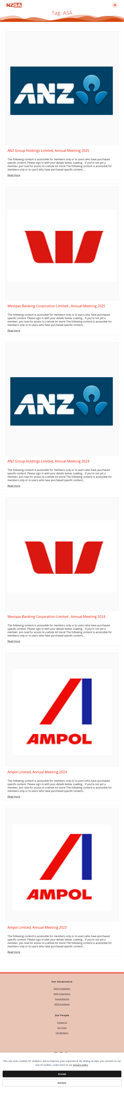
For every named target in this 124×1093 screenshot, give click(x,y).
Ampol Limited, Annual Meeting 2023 (37, 927)
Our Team (62, 1027)
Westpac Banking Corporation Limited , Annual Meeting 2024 (56, 616)
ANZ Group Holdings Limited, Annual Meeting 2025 (48, 150)
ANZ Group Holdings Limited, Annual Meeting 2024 (48, 461)
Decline (62, 1082)
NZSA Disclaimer (62, 1004)
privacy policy (80, 1064)
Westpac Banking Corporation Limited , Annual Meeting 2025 (56, 306)
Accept (62, 1074)
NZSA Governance (62, 994)
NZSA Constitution (62, 988)
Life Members (62, 1033)
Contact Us (62, 1022)
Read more (13, 175)
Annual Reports (62, 999)
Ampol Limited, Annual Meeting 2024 (37, 772)
